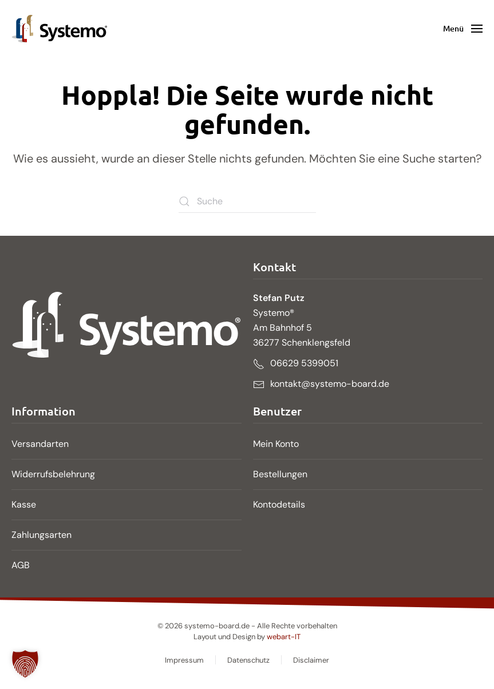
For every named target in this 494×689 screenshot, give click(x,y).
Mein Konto (276, 444)
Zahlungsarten (41, 535)
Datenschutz (248, 660)
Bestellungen (280, 474)
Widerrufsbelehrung (53, 474)
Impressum (184, 660)
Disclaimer (311, 660)
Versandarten (40, 444)
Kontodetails (279, 504)
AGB (20, 565)
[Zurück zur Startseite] (59, 28)
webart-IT (284, 637)
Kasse (23, 504)
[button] (463, 28)
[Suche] (247, 201)
